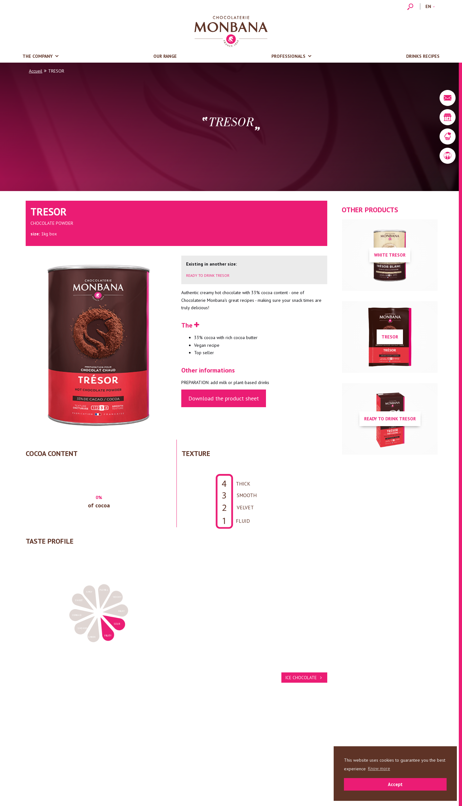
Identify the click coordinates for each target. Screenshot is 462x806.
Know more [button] (379, 768)
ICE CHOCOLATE (304, 677)
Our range (165, 56)
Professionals (288, 56)
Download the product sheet (223, 398)
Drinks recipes (423, 56)
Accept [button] (395, 784)
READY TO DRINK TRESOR (207, 275)
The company (37, 56)
